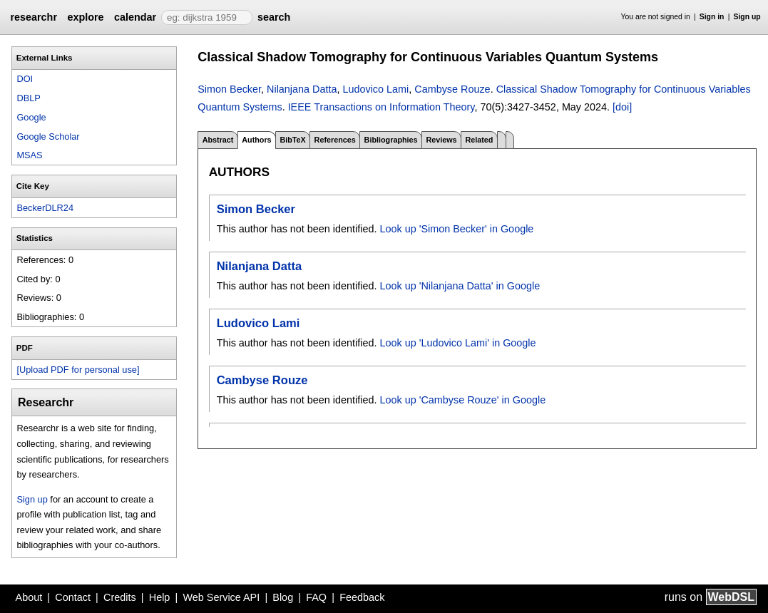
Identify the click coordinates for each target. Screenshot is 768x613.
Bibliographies (391, 139)
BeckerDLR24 (44, 207)
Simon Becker (229, 89)
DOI (24, 78)
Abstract (218, 139)
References (335, 139)
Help (159, 597)
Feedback (361, 597)
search (273, 17)
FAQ (316, 597)
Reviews (441, 139)
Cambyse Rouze (452, 89)
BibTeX (292, 139)
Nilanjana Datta (302, 89)
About (29, 597)
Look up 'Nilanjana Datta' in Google (459, 286)
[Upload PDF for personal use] (77, 369)
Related (479, 139)
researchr (33, 17)
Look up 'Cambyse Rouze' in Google (462, 400)
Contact (73, 597)
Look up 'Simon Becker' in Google (456, 229)
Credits (119, 597)
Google (31, 117)
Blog (282, 597)
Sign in (712, 17)
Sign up (747, 17)
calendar (135, 17)
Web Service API (221, 597)
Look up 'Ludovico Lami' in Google (457, 343)
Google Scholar (47, 136)
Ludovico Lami (375, 89)
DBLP (28, 98)
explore (85, 17)
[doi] (622, 107)
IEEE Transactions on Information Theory (381, 107)
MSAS (29, 155)
